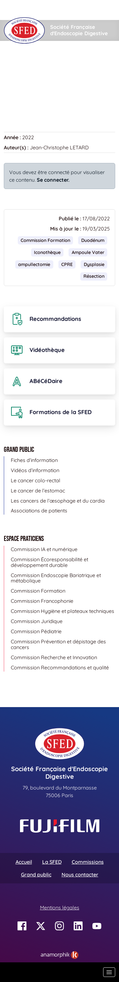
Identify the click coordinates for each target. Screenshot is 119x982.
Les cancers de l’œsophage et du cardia (58, 501)
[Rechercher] (46, 10)
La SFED (52, 862)
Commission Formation (45, 240)
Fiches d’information (34, 460)
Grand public (36, 874)
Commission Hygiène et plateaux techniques (62, 611)
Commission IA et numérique (44, 549)
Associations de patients (39, 510)
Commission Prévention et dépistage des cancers (58, 644)
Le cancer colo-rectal (35, 480)
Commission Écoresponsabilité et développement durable (49, 562)
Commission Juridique (37, 621)
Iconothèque (46, 60)
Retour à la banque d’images (41, 100)
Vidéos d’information (35, 470)
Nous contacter (80, 874)
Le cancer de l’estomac (38, 490)
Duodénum (92, 240)
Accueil (14, 60)
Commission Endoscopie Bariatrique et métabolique (56, 578)
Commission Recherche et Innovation (54, 657)
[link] (59, 955)
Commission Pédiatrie (36, 631)
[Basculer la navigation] (109, 972)
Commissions (88, 862)
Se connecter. (53, 180)
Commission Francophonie (42, 601)
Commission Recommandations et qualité (60, 667)
